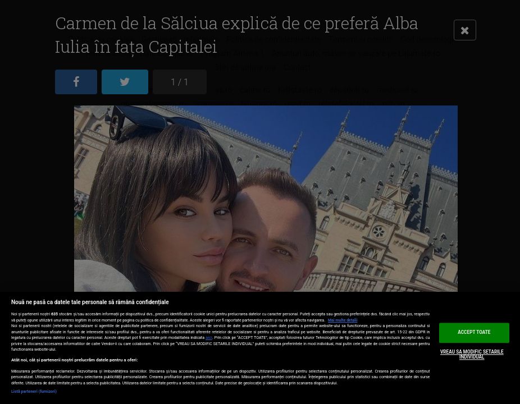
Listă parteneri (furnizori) (34, 391)
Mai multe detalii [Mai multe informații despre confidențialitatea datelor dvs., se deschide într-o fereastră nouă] (343, 320)
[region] (260, 348)
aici (209, 337)
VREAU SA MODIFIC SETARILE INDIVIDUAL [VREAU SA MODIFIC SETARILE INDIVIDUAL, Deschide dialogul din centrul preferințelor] (472, 354)
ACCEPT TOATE (474, 332)
